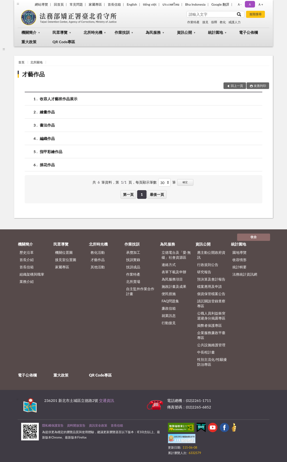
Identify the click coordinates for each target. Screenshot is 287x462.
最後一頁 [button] (157, 194)
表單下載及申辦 (174, 272)
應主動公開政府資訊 (211, 254)
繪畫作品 (47, 112)
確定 (185, 182)
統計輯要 (239, 267)
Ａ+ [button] (260, 4)
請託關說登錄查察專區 (211, 303)
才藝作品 (33, 74)
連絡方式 (169, 264)
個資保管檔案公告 (211, 294)
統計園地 (215, 32)
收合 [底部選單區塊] (254, 237)
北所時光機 (93, 32)
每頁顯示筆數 (146, 182)
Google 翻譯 (220, 4)
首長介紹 (27, 260)
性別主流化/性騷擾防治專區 (212, 361)
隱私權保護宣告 (53, 425)
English (132, 4)
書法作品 (47, 125)
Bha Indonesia (195, 4)
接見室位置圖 (65, 260)
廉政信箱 (169, 308)
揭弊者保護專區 (209, 325)
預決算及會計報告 (211, 279)
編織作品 (47, 138)
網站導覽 (41, 4)
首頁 (21, 62)
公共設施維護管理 (211, 345)
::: (18, 3)
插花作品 (47, 164)
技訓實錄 (133, 260)
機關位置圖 (64, 252)
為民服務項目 (172, 279)
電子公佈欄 (248, 32)
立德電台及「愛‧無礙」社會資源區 (176, 254)
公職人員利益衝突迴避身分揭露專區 (211, 315)
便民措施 (169, 294)
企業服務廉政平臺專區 (211, 335)
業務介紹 (27, 281)
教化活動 (98, 252)
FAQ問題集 (170, 301)
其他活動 (98, 267)
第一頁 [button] (128, 194)
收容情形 (239, 260)
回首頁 (59, 4)
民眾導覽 (60, 32)
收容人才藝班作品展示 (58, 98)
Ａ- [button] (239, 4)
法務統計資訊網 (244, 274)
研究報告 (204, 272)
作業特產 (193, 22)
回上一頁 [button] (237, 86)
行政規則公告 (207, 264)
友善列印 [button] (260, 86)
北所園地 (36, 62)
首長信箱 (114, 4)
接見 (205, 22)
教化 (223, 22)
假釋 (214, 22)
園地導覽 (239, 252)
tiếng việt (149, 4)
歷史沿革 (27, 252)
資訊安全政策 (98, 425)
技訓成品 (133, 267)
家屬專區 (95, 4)
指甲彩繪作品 (51, 151)
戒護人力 (234, 22)
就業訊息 (169, 315)
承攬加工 (133, 252)
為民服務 (153, 32)
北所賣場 (133, 281)
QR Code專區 (63, 41)
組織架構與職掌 (32, 274)
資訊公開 (184, 32)
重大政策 (28, 41)
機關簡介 (28, 32)
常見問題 (76, 4)
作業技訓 (122, 32)
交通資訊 (106, 400)
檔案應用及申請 (209, 286)
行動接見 (169, 323)
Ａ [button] (249, 4)
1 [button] (142, 194)
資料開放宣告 (76, 425)
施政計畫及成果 (174, 286)
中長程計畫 (206, 352)
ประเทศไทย (170, 4)
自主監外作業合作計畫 (140, 291)
